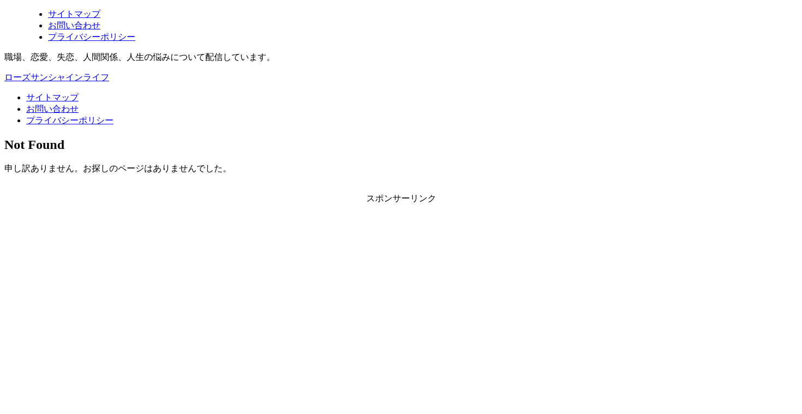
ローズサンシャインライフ (56, 77)
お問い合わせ (52, 108)
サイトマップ (52, 97)
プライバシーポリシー (70, 120)
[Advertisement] (332, 300)
